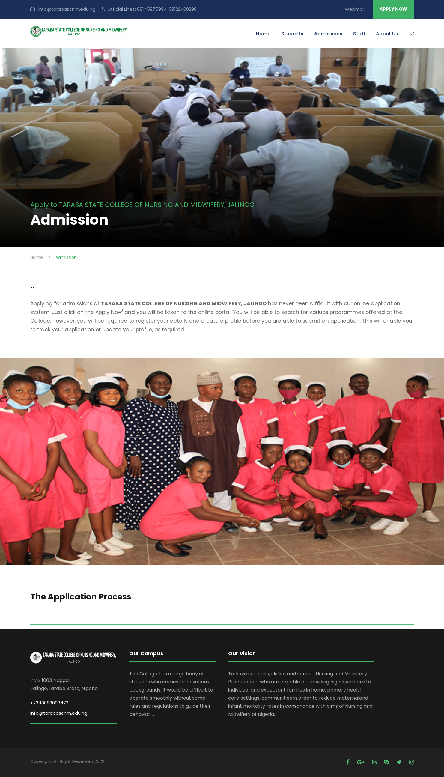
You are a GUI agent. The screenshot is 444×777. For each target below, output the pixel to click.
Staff (359, 33)
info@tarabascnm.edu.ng (58, 713)
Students (292, 33)
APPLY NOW (393, 9)
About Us (387, 33)
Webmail (355, 9)
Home (263, 33)
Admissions (328, 33)
